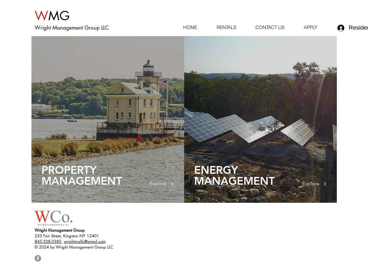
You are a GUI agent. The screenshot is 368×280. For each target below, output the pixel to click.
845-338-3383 (48, 241)
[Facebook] (38, 258)
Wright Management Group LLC (72, 27)
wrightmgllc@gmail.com (85, 241)
